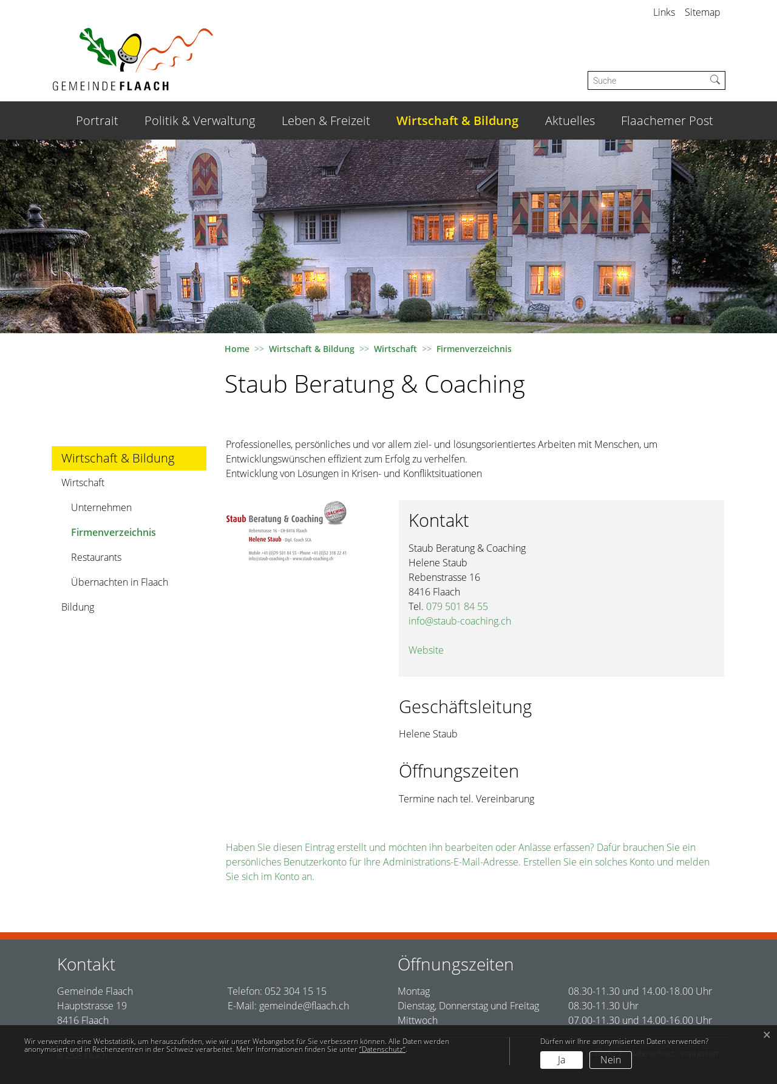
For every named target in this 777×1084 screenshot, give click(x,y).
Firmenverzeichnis (113, 535)
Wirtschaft (82, 482)
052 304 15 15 (296, 991)
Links (664, 12)
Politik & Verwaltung (199, 120)
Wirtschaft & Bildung (457, 120)
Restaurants (96, 557)
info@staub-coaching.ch (460, 621)
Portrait (97, 120)
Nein (610, 1059)
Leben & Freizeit (326, 120)
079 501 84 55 (457, 606)
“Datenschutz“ (382, 1049)
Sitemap (703, 12)
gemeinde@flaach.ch (304, 1005)
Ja (561, 1059)
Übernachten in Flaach (119, 582)
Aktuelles (570, 120)
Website (426, 650)
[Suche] (647, 80)
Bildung (77, 607)
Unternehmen (101, 507)
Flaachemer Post (667, 120)
